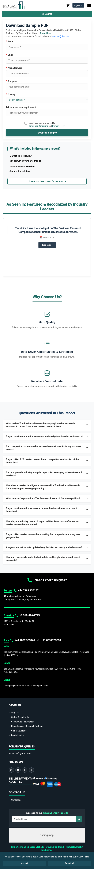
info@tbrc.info (23, 753)
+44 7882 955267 (28, 590)
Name (9, 41)
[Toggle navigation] (89, 5)
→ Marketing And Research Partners (26, 726)
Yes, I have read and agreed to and (46, 124)
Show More (45, 33)
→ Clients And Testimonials (21, 722)
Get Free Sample (47, 132)
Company (11, 81)
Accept (24, 863)
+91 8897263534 (51, 640)
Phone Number (14, 68)
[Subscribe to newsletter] (79, 819)
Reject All (69, 863)
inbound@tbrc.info (60, 36)
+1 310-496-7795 (29, 615)
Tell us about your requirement (21, 107)
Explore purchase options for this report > (47, 181)
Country (10, 94)
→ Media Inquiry (16, 735)
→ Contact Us (15, 800)
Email (9, 55)
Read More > (48, 244)
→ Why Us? (14, 712)
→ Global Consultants (19, 717)
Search (47, 14)
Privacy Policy (58, 126)
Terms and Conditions (38, 126)
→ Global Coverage (18, 731)
